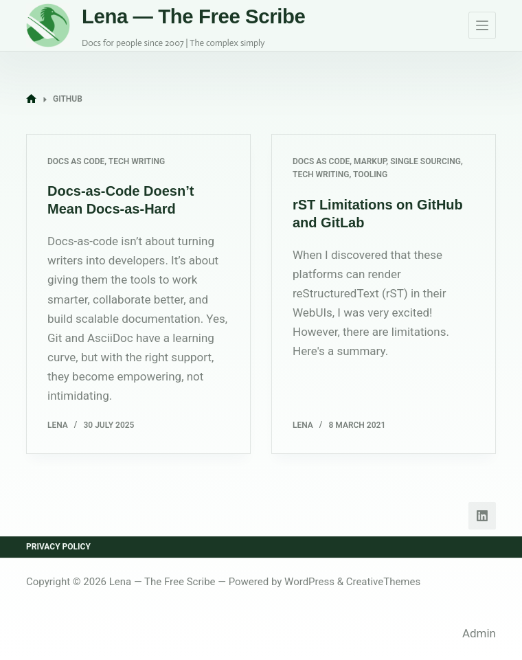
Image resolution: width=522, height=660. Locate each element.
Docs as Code (75, 161)
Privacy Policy (58, 546)
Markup (370, 161)
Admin (479, 633)
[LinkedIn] (482, 516)
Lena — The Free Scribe (193, 16)
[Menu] (482, 25)
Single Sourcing (425, 161)
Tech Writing (137, 161)
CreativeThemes (383, 582)
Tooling (370, 174)
